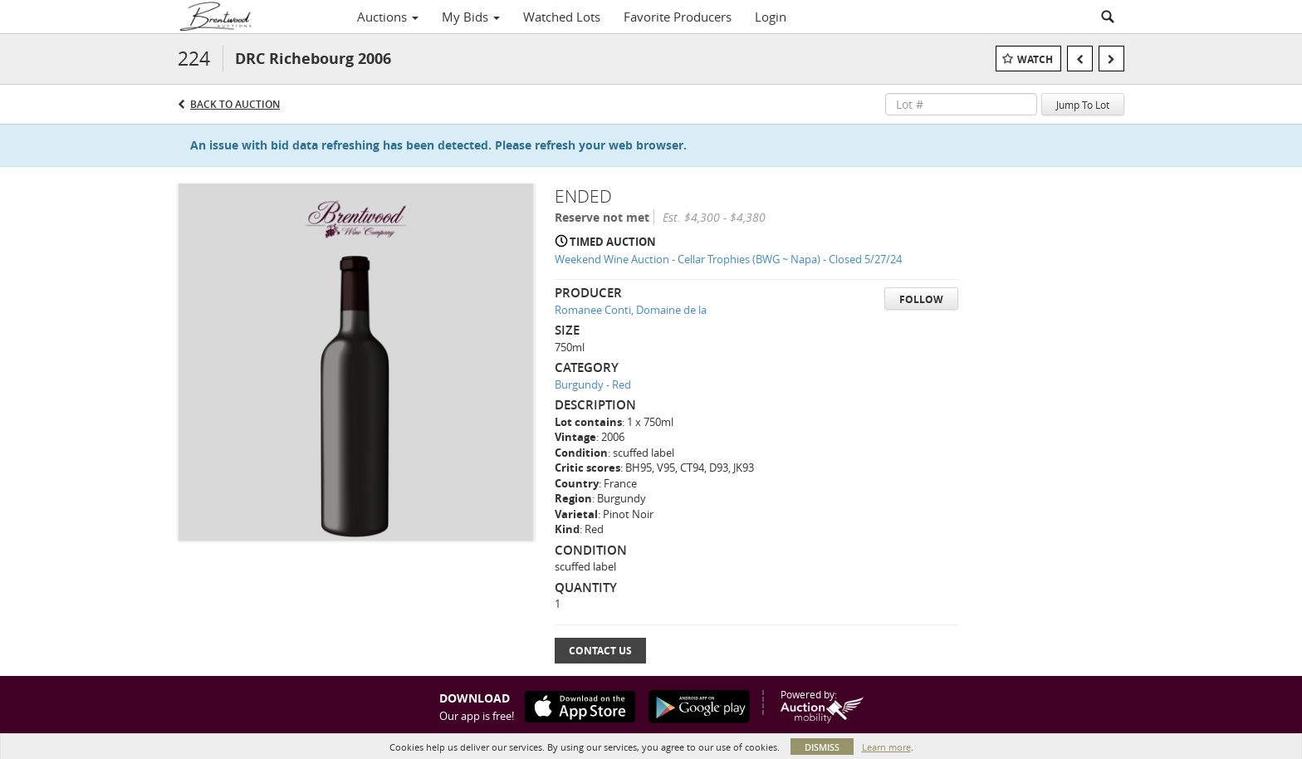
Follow (921, 299)
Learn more (886, 747)
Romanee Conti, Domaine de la (631, 309)
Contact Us (600, 651)
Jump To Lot (1082, 104)
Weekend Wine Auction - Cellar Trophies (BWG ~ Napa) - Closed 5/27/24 (728, 259)
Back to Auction (235, 104)
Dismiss (822, 747)
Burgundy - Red (593, 384)
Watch (1035, 59)
